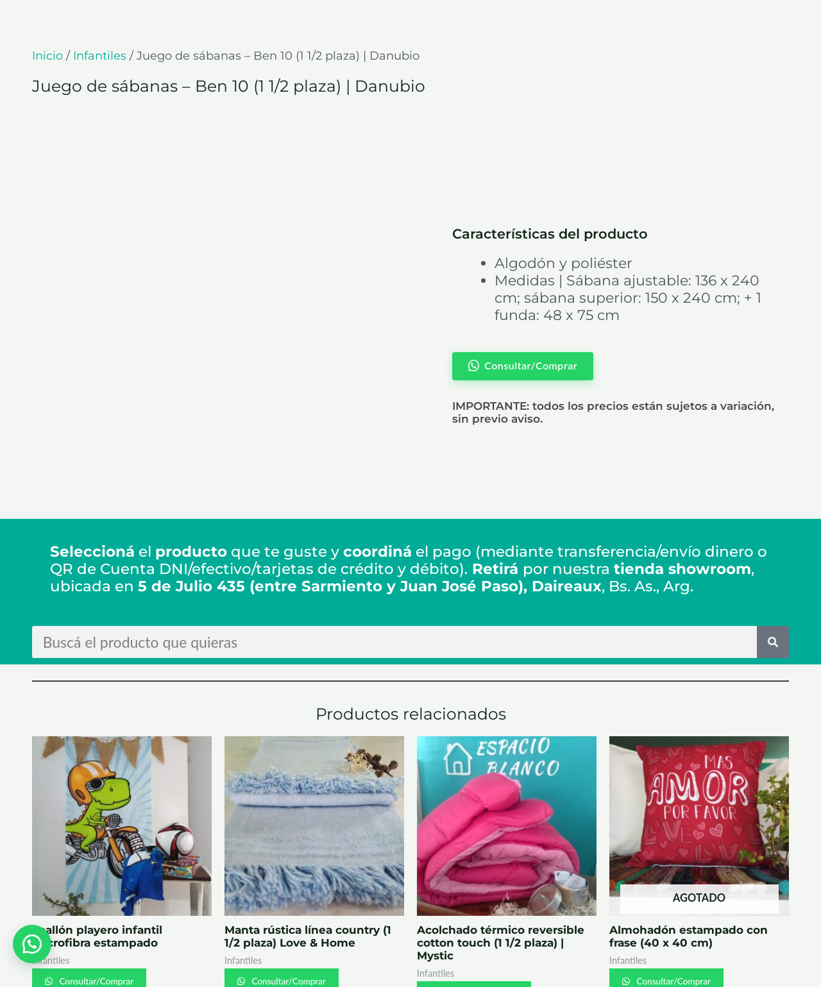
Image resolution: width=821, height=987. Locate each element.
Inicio (47, 56)
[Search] (773, 575)
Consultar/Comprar (106, 914)
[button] (32, 942)
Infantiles (99, 56)
